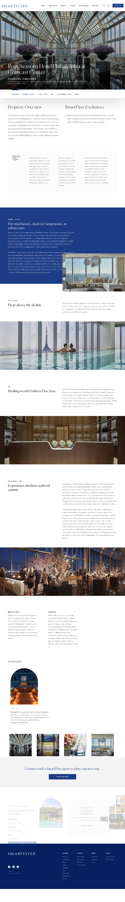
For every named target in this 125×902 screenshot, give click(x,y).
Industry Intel (81, 871)
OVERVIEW (15, 95)
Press (93, 874)
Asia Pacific (66, 886)
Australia (65, 880)
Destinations (82, 6)
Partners (94, 6)
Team (108, 864)
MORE (73, 95)
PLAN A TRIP (118, 6)
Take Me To (80, 874)
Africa (64, 877)
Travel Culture (81, 877)
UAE (64, 883)
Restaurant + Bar (61, 95)
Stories (71, 6)
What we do (52, 6)
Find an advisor (62, 788)
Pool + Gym (41, 95)
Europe (65, 891)
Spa (50, 95)
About (42, 6)
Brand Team (109, 871)
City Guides (80, 868)
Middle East (66, 888)
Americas (65, 868)
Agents (62, 6)
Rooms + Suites (27, 95)
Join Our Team (110, 868)
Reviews (65, 864)
